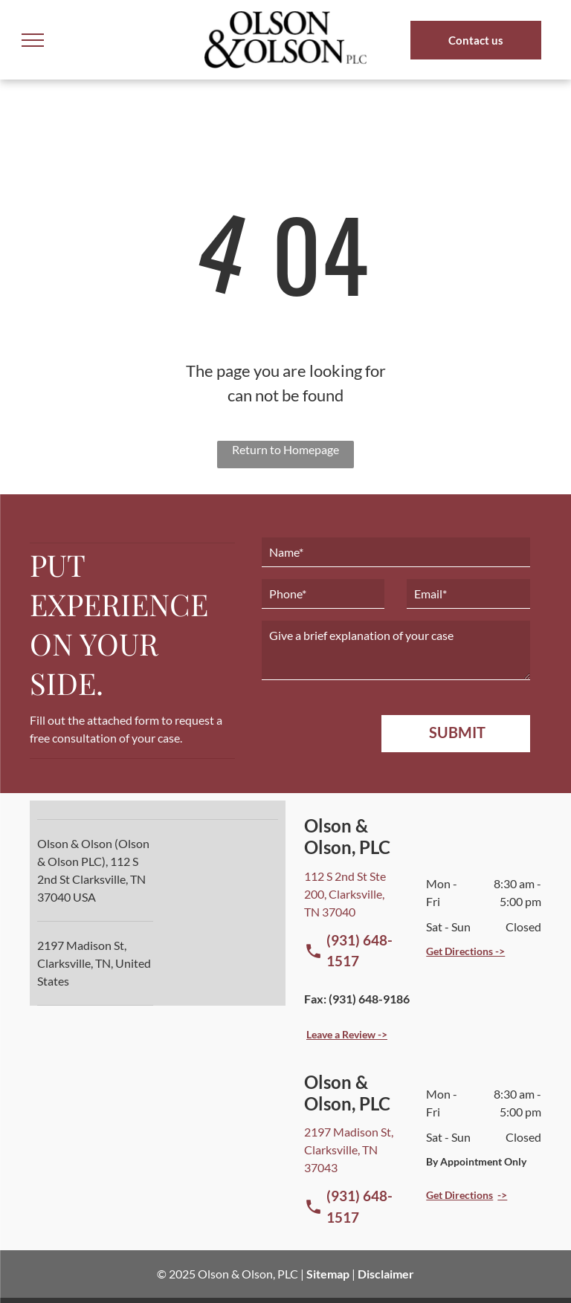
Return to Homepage (285, 449)
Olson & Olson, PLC (248, 1274)
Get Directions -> (465, 951)
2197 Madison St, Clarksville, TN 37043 (348, 1149)
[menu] (32, 40)
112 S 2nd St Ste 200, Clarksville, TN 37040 (345, 894)
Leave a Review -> (346, 1034)
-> (502, 1195)
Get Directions (459, 1195)
